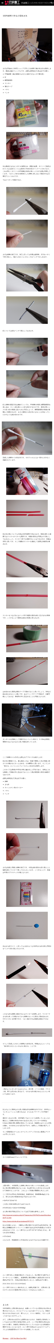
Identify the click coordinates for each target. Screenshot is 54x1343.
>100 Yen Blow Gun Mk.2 (18, 1338)
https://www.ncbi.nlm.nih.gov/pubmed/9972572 (18, 1221)
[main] (27, 16)
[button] (2, 3)
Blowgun (5, 1338)
